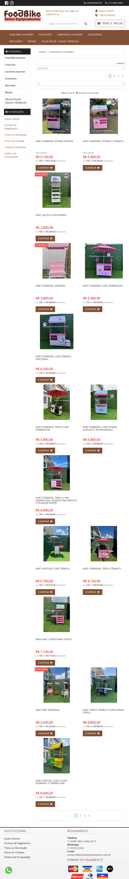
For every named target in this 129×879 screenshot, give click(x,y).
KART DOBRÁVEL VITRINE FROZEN (54, 141)
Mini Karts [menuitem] (10, 85)
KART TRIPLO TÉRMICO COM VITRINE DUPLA (103, 711)
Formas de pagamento (11, 126)
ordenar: (120, 63)
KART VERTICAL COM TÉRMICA (53, 568)
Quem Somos (12, 118)
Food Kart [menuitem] (10, 64)
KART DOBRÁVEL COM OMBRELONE (103, 285)
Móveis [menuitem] (8, 92)
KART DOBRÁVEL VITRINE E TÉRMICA (103, 141)
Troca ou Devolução (16, 134)
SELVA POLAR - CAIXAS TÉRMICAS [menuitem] (15, 101)
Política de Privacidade (11, 155)
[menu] (17, 80)
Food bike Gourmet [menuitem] (15, 58)
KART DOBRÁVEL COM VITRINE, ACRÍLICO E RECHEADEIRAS (100, 428)
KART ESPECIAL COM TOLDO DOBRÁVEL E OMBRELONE (51, 782)
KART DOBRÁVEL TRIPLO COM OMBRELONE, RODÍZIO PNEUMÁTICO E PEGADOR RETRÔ (56, 500)
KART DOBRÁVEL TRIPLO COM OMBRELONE (52, 428)
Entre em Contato (14, 141)
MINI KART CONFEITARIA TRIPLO (54, 639)
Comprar (45, 167)
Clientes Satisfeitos (15, 147)
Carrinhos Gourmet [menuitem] (15, 71)
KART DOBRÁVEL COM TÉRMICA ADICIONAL (53, 357)
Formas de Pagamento (17, 843)
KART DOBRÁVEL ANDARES (51, 285)
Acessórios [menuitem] (10, 78)
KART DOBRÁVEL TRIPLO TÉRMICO (102, 568)
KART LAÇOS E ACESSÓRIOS (51, 215)
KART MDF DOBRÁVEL (48, 709)
